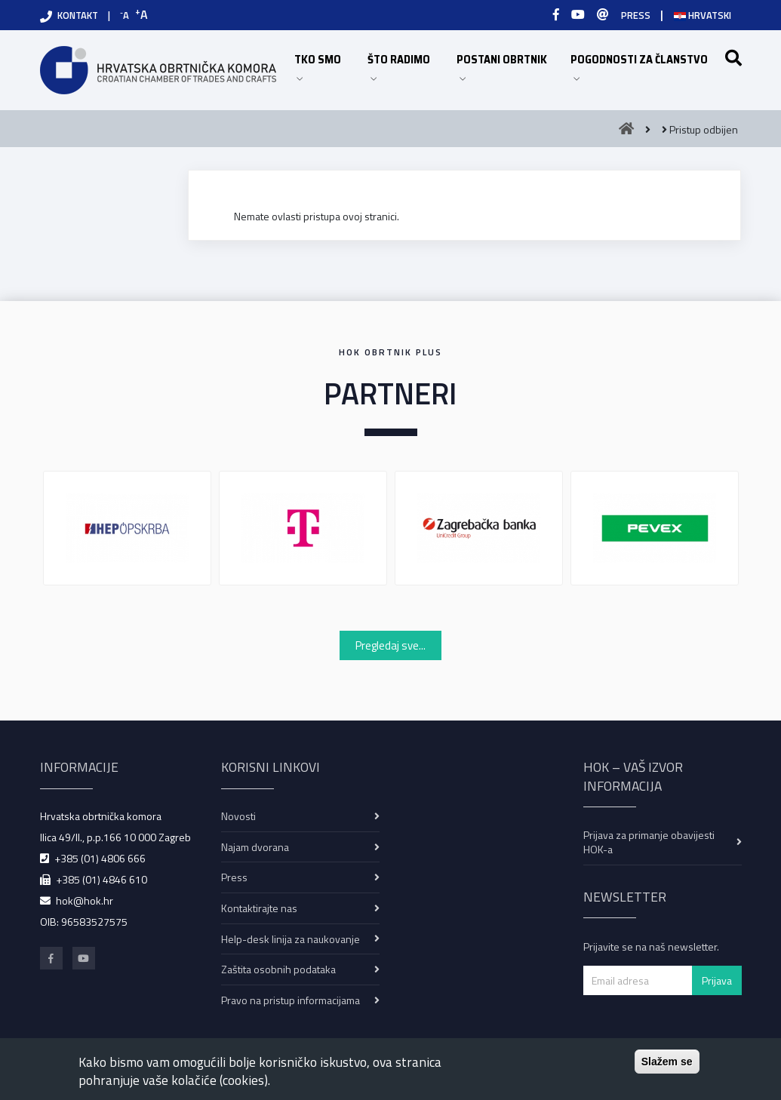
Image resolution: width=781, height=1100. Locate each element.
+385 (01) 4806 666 (100, 858)
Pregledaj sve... (390, 645)
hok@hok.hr (84, 900)
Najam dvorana (255, 847)
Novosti (238, 816)
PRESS (635, 15)
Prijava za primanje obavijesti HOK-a (649, 842)
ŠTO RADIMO (404, 66)
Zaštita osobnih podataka (278, 969)
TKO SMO (323, 66)
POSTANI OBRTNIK (506, 66)
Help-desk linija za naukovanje (290, 939)
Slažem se (667, 1061)
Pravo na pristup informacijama (290, 1000)
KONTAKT (77, 15)
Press (234, 877)
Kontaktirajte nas (259, 908)
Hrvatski (702, 15)
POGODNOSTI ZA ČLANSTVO (643, 66)
